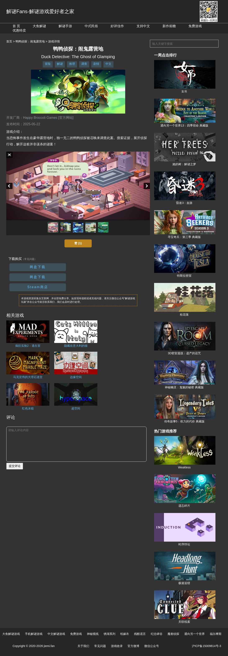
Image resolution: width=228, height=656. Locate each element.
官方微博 (133, 646)
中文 (108, 63)
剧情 (96, 63)
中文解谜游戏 (56, 634)
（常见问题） (29, 259)
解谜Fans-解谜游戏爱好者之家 (40, 11)
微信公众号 (151, 646)
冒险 (48, 63)
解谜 (60, 63)
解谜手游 (65, 26)
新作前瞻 (169, 26)
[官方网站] (65, 117)
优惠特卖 (19, 30)
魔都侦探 (173, 634)
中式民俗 (91, 26)
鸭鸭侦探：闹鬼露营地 (30, 41)
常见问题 (100, 646)
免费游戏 (195, 26)
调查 (84, 63)
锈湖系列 (109, 634)
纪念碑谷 (156, 634)
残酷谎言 (140, 634)
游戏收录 (117, 646)
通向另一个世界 (194, 634)
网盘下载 (38, 267)
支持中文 (143, 26)
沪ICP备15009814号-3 (206, 646)
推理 (72, 63)
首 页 (16, 26)
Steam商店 (37, 287)
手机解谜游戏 (34, 634)
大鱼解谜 (39, 26)
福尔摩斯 (216, 634)
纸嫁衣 (124, 634)
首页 (9, 41)
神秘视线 (93, 634)
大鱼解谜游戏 (11, 634)
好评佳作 (117, 26)
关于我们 (83, 646)
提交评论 (15, 466)
